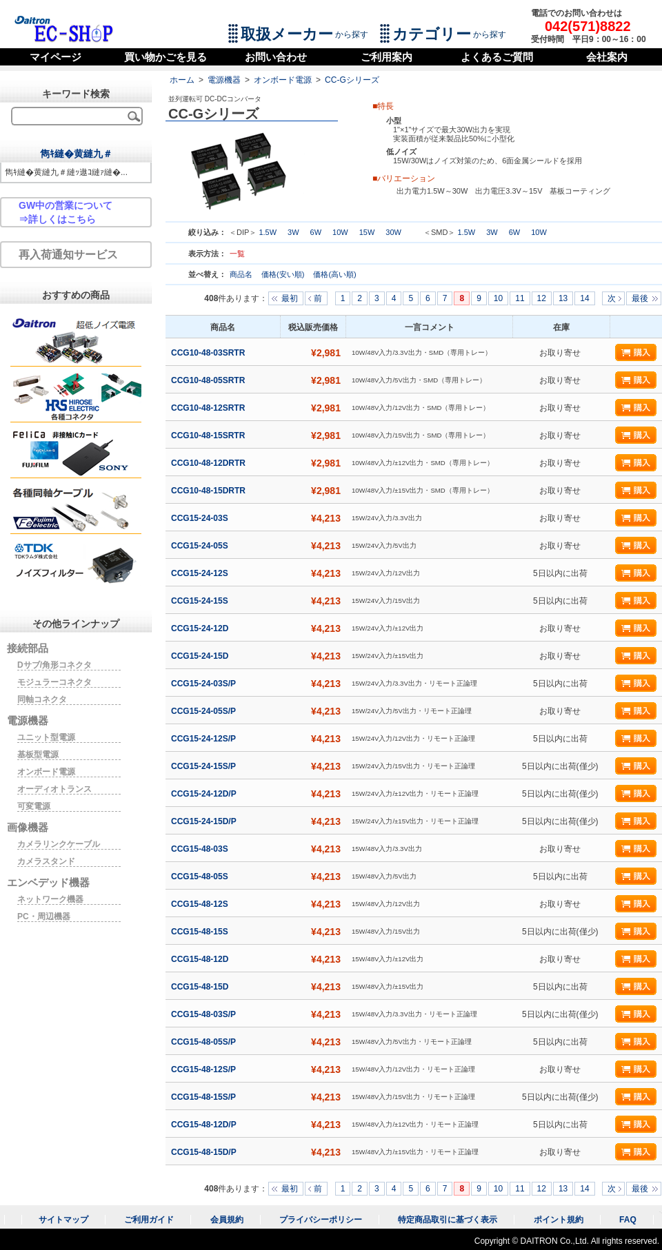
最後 (640, 298)
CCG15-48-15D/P (205, 1152)
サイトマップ (63, 1220)
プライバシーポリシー (320, 1220)
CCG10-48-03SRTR (209, 353)
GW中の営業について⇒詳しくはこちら (65, 212)
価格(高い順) (334, 274)
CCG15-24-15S (200, 601)
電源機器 (224, 80)
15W (367, 232)
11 (519, 298)
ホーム (182, 80)
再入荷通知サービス (68, 254)
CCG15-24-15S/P (204, 766)
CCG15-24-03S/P (204, 683)
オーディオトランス (54, 789)
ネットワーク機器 (50, 899)
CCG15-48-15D (201, 987)
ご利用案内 (386, 57)
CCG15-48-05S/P (204, 1042)
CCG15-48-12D (201, 959)
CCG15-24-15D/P (205, 821)
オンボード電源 (283, 80)
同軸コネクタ (42, 699)
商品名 (242, 274)
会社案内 (607, 57)
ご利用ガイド (149, 1220)
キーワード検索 (76, 93)
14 (584, 298)
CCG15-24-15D (201, 656)
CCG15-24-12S (200, 573)
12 (541, 298)
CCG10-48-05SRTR (209, 380)
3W (293, 232)
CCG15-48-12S (200, 904)
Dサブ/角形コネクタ (54, 665)
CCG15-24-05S (200, 546)
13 (563, 298)
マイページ (55, 57)
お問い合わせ (276, 57)
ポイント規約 (558, 1220)
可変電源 (33, 806)
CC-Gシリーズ (352, 80)
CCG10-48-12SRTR (209, 408)
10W (340, 232)
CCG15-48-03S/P (204, 1014)
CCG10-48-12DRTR (209, 463)
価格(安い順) (283, 274)
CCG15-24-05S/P (204, 711)
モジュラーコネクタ (54, 682)
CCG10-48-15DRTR (209, 490)
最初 (289, 298)
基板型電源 (38, 754)
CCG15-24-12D (201, 628)
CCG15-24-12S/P (204, 739)
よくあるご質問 (497, 57)
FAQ (628, 1220)
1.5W (268, 232)
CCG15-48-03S (200, 849)
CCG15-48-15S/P (204, 1097)
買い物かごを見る (165, 57)
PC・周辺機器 (43, 916)
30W (393, 232)
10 (498, 298)
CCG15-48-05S (200, 876)
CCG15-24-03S (200, 518)
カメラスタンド (46, 861)
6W (316, 232)
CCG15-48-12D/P (205, 1124)
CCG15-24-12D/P (205, 794)
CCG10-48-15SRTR (209, 435)
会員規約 (227, 1220)
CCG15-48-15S (200, 931)
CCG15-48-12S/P (204, 1069)
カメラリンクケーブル (58, 844)
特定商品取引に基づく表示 (447, 1220)
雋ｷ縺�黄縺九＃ (76, 153)
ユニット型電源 (46, 737)
